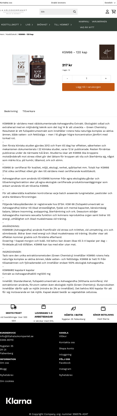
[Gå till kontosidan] (107, 12)
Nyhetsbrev (6, 375)
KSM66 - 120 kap (26, 34)
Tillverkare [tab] (29, 111)
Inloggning (65, 354)
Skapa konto (66, 348)
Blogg (3, 368)
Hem (2, 34)
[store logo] (13, 11)
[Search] (74, 12)
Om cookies (7, 381)
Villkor (63, 336)
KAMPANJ (84, 21)
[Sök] (58, 12)
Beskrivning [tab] (11, 111)
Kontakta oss (6, 3)
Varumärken (99, 21)
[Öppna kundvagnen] (113, 12)
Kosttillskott (11, 34)
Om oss (4, 362)
